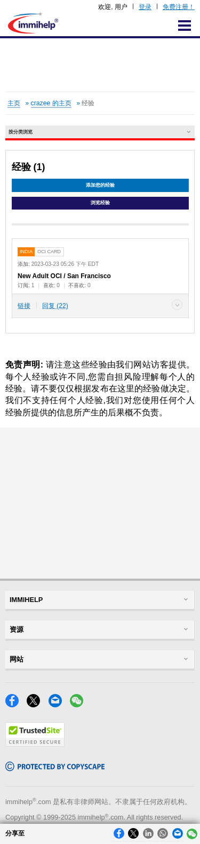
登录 (145, 7)
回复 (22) (55, 306)
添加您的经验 (100, 185)
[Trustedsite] (35, 744)
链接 (24, 306)
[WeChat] (79, 704)
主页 (13, 103)
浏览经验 (100, 202)
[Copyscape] (55, 768)
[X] (37, 704)
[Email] (59, 704)
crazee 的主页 (51, 103)
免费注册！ (179, 7)
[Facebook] (16, 704)
